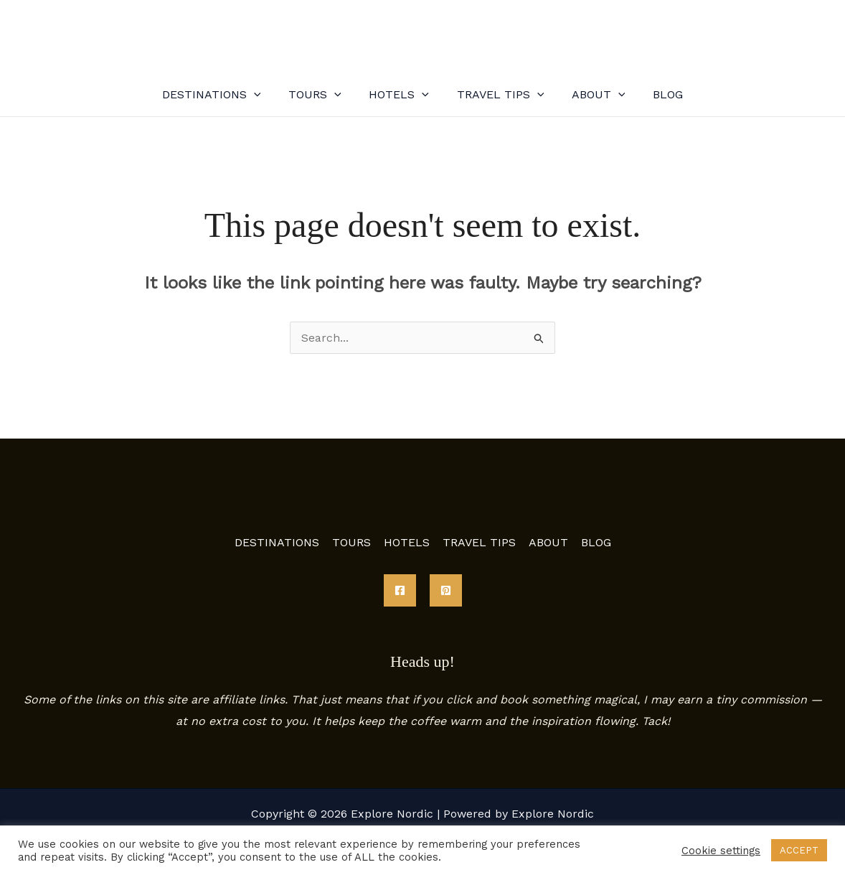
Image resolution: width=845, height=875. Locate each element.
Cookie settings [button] (720, 850)
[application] (266, 94)
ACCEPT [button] (799, 850)
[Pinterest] (446, 590)
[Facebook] (400, 590)
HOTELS (402, 94)
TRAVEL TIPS (498, 94)
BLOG (656, 94)
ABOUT (591, 94)
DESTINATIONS (223, 94)
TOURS (322, 94)
